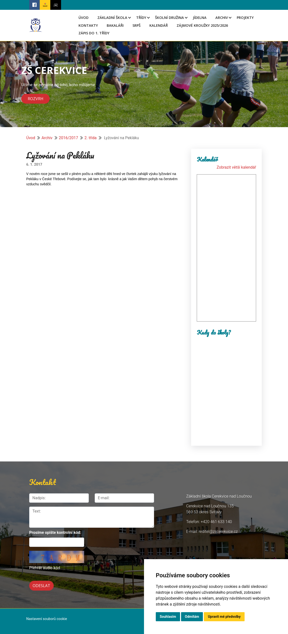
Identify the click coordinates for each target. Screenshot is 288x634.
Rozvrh (35, 99)
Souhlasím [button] (168, 617)
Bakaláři (115, 25)
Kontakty (88, 25)
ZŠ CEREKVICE (54, 70)
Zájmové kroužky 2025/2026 (202, 25)
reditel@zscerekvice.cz (218, 531)
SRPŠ (136, 25)
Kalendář (158, 25)
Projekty (245, 17)
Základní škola (112, 17)
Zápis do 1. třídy (94, 33)
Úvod (84, 17)
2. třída (90, 137)
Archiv (221, 17)
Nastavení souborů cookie (46, 619)
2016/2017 (68, 137)
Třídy (141, 17)
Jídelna (200, 17)
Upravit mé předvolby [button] (224, 617)
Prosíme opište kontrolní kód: (55, 532)
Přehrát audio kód (44, 568)
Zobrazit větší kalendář (236, 167)
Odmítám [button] (192, 617)
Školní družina (169, 17)
